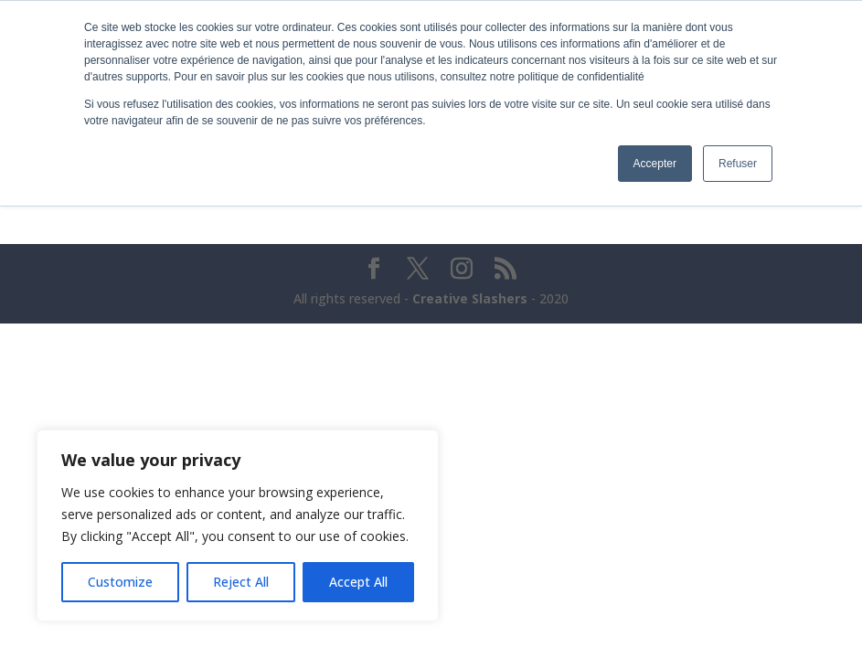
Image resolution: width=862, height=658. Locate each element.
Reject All (241, 581)
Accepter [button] (654, 163)
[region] (238, 525)
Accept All (358, 581)
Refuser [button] (737, 163)
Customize (120, 581)
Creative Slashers (469, 298)
